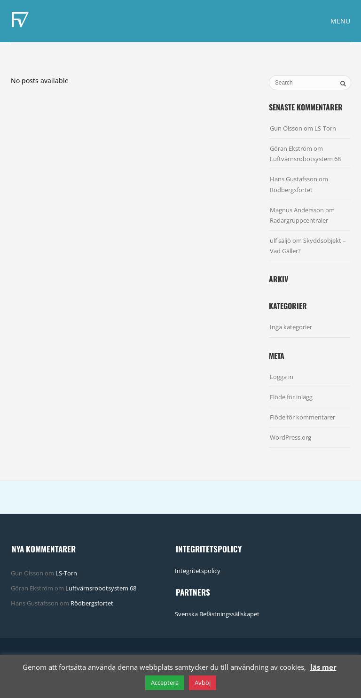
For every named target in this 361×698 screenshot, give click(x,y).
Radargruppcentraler (299, 220)
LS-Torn (325, 128)
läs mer (323, 667)
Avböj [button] (203, 682)
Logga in (281, 376)
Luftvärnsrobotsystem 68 (305, 159)
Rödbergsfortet (291, 190)
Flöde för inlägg (291, 397)
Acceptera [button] (165, 682)
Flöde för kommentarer (302, 417)
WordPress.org (290, 437)
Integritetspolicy (197, 570)
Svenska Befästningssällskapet (217, 614)
